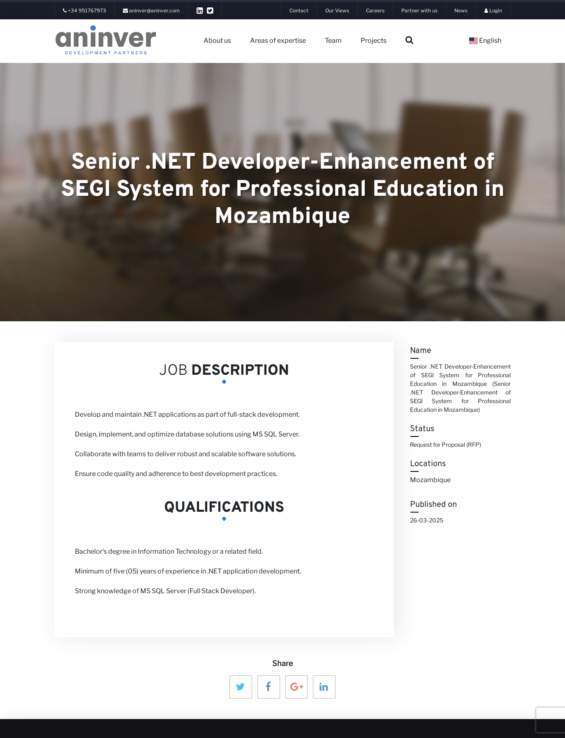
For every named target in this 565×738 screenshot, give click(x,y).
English (485, 40)
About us (217, 40)
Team (333, 40)
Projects (374, 40)
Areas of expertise (278, 40)
